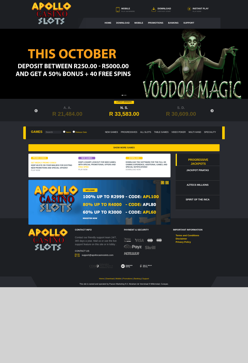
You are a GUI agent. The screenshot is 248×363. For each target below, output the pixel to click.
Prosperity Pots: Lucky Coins (99, 214)
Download (110, 354)
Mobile (118, 354)
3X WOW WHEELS (194, 214)
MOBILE (125, 8)
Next (212, 111)
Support (145, 354)
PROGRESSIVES (129, 132)
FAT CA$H (52, 176)
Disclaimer (181, 314)
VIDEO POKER (178, 132)
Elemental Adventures (99, 176)
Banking (137, 354)
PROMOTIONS (155, 23)
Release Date (80, 132)
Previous (36, 111)
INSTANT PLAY (201, 8)
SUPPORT (188, 23)
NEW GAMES (111, 132)
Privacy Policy (183, 317)
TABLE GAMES (161, 132)
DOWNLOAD (164, 8)
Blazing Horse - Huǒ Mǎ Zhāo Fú (147, 214)
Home (101, 354)
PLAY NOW (35, 246)
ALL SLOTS (145, 132)
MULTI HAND (195, 132)
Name (67, 132)
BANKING (173, 23)
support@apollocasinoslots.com (97, 331)
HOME (108, 23)
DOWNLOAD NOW (133, 245)
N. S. (124, 111)
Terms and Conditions (187, 311)
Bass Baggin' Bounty (147, 176)
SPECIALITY (210, 132)
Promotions (127, 354)
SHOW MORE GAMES (124, 223)
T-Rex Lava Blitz (52, 214)
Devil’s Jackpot (195, 176)
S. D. (181, 111)
